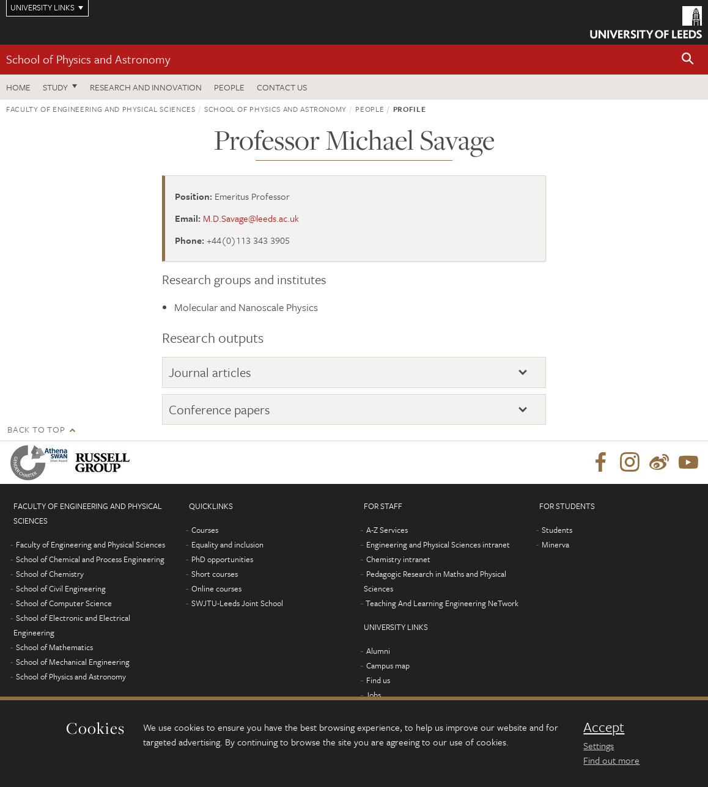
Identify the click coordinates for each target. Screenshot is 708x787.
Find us (378, 680)
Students (557, 530)
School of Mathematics (54, 647)
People (229, 87)
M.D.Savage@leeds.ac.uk (251, 218)
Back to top (36, 429)
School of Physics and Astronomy (88, 59)
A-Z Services (387, 530)
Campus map (388, 665)
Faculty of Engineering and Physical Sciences (101, 108)
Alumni (378, 651)
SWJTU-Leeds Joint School (237, 603)
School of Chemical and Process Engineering (90, 559)
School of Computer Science (64, 603)
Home (18, 87)
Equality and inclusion (227, 544)
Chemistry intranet (398, 559)
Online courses (216, 588)
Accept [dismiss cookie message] (603, 727)
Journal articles (210, 372)
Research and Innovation (146, 87)
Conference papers (219, 409)
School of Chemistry (50, 574)
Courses (204, 530)
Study (55, 87)
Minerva (555, 544)
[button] (688, 59)
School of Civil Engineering (61, 588)
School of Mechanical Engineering (73, 662)
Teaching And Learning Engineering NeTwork (442, 603)
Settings (598, 745)
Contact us (282, 87)
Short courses (214, 574)
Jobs (373, 695)
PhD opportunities (222, 559)
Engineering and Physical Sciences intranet (438, 544)
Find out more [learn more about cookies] (611, 760)
